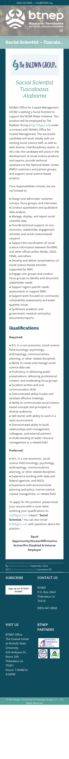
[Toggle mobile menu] (61, 30)
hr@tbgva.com (18, 515)
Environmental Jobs (23, 569)
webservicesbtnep (18, 565)
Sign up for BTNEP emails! (18, 590)
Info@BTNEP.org (44, 2)
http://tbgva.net (40, 125)
